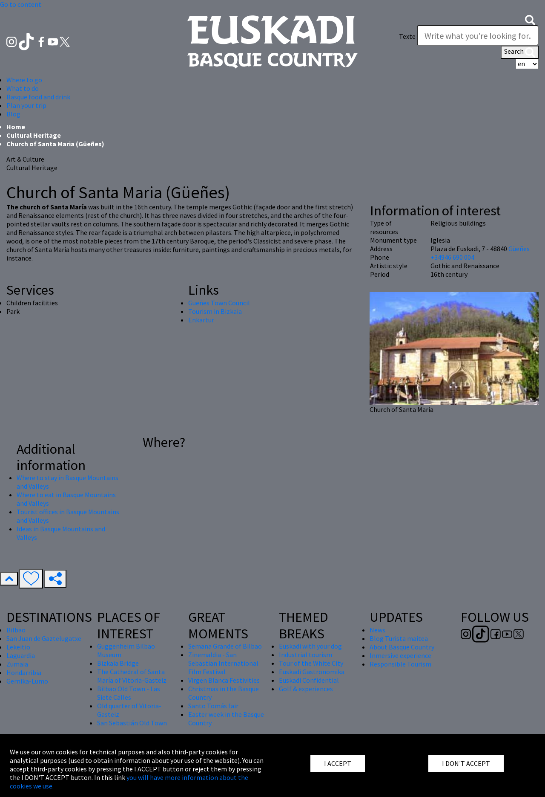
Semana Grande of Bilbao (225, 646)
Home (15, 126)
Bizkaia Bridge (118, 663)
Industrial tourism (305, 654)
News (377, 630)
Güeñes (519, 248)
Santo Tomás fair (213, 705)
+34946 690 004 (452, 257)
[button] (530, 19)
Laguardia (20, 655)
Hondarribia (23, 672)
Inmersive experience (400, 655)
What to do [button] (22, 88)
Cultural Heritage (33, 135)
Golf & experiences (306, 688)
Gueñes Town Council (219, 303)
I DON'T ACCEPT (466, 763)
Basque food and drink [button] (38, 97)
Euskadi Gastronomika (311, 671)
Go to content (20, 4)
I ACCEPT (337, 763)
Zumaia (17, 664)
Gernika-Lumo (27, 681)
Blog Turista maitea (399, 638)
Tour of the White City (311, 663)
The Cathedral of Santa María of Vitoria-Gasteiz (131, 675)
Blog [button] (13, 114)
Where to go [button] (24, 79)
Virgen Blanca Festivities (224, 680)
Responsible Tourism (400, 664)
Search (519, 52)
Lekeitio (18, 647)
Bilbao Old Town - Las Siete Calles (128, 692)
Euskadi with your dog (310, 646)
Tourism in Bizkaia (215, 311)
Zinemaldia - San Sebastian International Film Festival (223, 663)
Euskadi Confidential (309, 680)
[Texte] (478, 35)
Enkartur (201, 320)
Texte (407, 36)
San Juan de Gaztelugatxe (43, 638)
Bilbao (16, 630)
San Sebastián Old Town (132, 723)
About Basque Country (402, 647)
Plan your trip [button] (26, 105)
